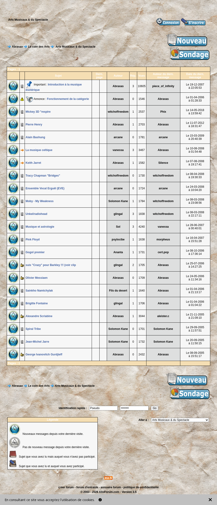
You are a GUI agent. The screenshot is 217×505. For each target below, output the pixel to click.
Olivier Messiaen (37, 277)
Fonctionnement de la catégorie (68, 99)
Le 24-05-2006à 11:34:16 (195, 278)
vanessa (118, 150)
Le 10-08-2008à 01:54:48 (195, 150)
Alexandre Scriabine (39, 316)
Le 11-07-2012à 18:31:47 (195, 124)
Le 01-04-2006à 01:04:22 (195, 303)
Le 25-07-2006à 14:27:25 (195, 265)
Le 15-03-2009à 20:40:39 (195, 137)
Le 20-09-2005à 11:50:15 (195, 341)
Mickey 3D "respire (38, 111)
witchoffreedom (118, 111)
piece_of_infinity (163, 86)
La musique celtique (39, 150)
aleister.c (163, 316)
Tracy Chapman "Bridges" (43, 175)
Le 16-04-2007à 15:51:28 (195, 239)
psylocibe (118, 239)
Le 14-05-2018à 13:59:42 (195, 111)
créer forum (66, 487)
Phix (163, 111)
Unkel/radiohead (36, 214)
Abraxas (118, 86)
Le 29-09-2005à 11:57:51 (195, 329)
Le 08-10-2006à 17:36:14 (195, 252)
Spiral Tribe (33, 329)
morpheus (163, 239)
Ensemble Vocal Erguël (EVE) (45, 188)
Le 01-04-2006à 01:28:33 (195, 99)
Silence (163, 162)
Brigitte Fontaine (37, 303)
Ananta (118, 252)
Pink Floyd (33, 239)
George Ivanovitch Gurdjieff (44, 354)
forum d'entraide (87, 487)
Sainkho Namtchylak (39, 290)
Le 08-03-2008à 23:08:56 (195, 201)
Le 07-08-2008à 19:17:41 (195, 163)
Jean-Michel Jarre (37, 341)
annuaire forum (111, 487)
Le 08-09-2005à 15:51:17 (195, 354)
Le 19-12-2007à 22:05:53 (195, 86)
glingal (118, 214)
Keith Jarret (33, 162)
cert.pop (163, 252)
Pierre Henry (34, 124)
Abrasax (17, 46)
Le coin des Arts (39, 46)
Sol (118, 226)
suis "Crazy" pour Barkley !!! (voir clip (51, 265)
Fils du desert (118, 290)
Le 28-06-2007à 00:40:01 (195, 226)
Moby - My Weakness (39, 201)
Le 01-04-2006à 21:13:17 (195, 290)
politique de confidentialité (141, 487)
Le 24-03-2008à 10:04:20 (195, 188)
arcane (118, 137)
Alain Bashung (35, 137)
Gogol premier (35, 252)
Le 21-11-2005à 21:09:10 (195, 316)
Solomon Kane (118, 201)
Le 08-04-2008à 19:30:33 (195, 175)
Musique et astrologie (40, 226)
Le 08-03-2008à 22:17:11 (195, 214)
